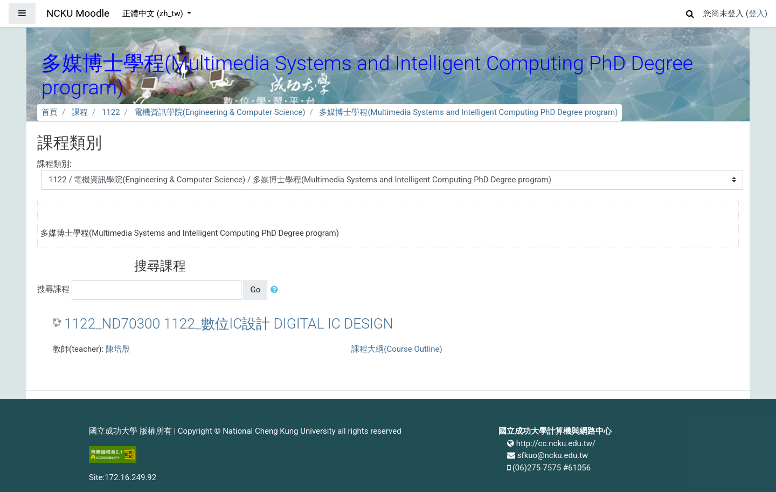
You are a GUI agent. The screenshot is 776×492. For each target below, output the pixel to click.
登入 (757, 13)
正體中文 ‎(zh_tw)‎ (153, 13)
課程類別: (54, 164)
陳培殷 (118, 349)
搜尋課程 (53, 289)
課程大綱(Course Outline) (396, 349)
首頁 (49, 112)
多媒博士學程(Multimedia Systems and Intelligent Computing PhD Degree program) (468, 112)
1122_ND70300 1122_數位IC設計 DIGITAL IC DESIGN (228, 324)
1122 (111, 112)
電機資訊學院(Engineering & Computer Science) (220, 112)
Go (255, 290)
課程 (80, 112)
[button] (690, 12)
